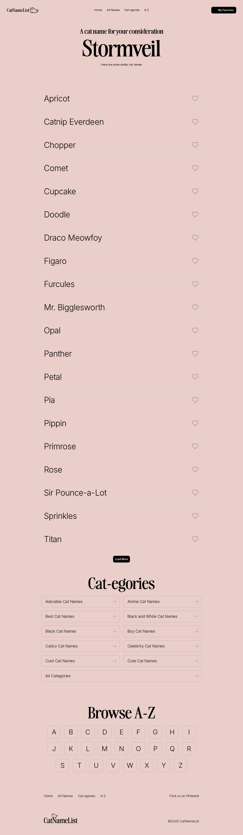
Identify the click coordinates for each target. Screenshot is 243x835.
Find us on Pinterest (184, 796)
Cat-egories (86, 796)
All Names (65, 796)
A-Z (102, 796)
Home (48, 796)
